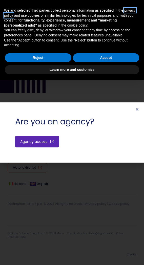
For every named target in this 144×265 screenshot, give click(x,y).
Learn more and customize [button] (72, 70)
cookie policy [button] (77, 25)
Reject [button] (38, 58)
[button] (137, 109)
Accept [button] (106, 58)
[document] (72, 132)
